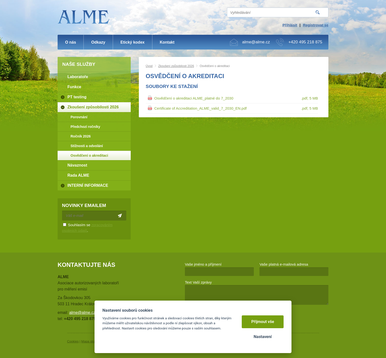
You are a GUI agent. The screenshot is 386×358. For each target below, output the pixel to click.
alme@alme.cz (256, 42)
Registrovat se (315, 25)
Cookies (73, 341)
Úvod (149, 66)
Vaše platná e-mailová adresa (283, 264)
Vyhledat (317, 12)
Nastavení (263, 336)
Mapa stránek (91, 341)
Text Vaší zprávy (198, 282)
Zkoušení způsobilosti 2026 (176, 66)
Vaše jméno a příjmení (203, 264)
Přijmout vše (262, 321)
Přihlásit (289, 25)
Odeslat (120, 216)
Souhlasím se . (87, 228)
